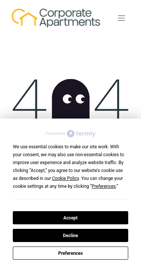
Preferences (70, 253)
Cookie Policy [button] (65, 178)
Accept (71, 218)
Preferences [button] (104, 186)
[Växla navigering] (121, 18)
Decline (70, 235)
